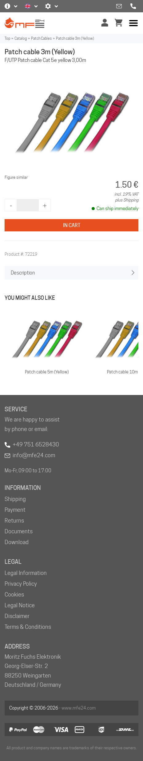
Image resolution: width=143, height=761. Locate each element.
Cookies (14, 594)
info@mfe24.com (34, 455)
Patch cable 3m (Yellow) (75, 38)
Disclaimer (17, 616)
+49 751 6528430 (36, 444)
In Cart (71, 225)
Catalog (20, 38)
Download (17, 542)
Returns (14, 520)
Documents (19, 531)
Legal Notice (20, 605)
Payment (15, 510)
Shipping (15, 499)
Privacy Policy (21, 583)
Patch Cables (41, 38)
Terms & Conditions (28, 627)
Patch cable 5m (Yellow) (47, 371)
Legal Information (26, 573)
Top (7, 38)
